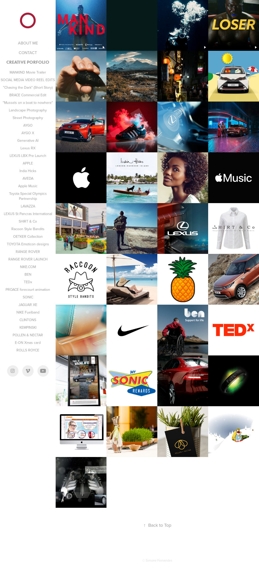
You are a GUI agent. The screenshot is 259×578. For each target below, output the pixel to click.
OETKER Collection (28, 236)
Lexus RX (27, 148)
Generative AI (27, 140)
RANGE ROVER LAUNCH (28, 259)
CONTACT (28, 52)
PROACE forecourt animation (28, 289)
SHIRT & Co (28, 221)
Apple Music (27, 185)
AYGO (28, 125)
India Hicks (27, 170)
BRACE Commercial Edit (27, 95)
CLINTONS (27, 319)
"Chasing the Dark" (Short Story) (28, 87)
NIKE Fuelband (27, 312)
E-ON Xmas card (28, 342)
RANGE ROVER (28, 251)
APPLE (28, 163)
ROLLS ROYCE (27, 350)
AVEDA (28, 178)
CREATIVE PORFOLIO (27, 62)
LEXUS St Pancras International (28, 213)
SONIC (28, 297)
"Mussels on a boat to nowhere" (28, 102)
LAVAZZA (28, 206)
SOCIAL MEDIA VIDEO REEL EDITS (28, 79)
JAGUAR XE (27, 304)
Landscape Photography (28, 110)
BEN (28, 274)
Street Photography (28, 117)
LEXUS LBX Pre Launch (28, 155)
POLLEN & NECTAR (28, 335)
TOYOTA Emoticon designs (28, 244)
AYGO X (27, 132)
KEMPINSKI (27, 327)
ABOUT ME (28, 43)
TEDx (28, 281)
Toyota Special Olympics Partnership (28, 196)
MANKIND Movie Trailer (28, 72)
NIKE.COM (28, 266)
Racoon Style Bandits (28, 228)
